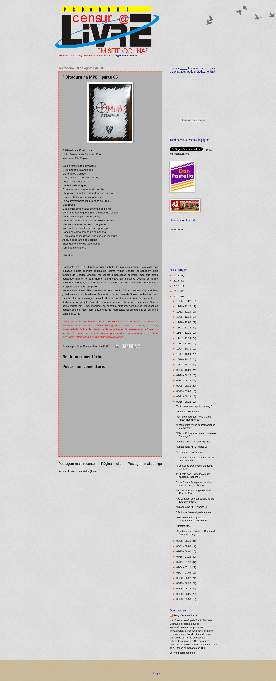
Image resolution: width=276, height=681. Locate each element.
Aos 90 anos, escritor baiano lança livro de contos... (195, 500)
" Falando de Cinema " (188, 411)
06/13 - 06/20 (183, 583)
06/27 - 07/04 (183, 572)
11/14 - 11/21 (183, 332)
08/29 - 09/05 (183, 391)
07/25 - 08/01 (183, 551)
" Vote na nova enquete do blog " (194, 406)
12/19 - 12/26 (183, 306)
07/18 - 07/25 (183, 556)
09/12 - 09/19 (183, 380)
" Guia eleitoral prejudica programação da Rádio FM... (193, 519)
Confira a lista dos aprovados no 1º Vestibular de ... (195, 459)
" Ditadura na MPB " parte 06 (191, 446)
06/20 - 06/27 (183, 578)
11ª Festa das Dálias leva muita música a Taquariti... (193, 475)
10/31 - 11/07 (183, 343)
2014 (176, 275)
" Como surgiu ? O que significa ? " (195, 441)
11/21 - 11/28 (183, 327)
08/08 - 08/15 (183, 540)
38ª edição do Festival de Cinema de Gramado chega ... (196, 532)
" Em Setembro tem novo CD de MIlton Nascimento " (193, 418)
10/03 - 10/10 (183, 364)
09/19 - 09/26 (183, 375)
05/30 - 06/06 (183, 593)
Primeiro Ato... (183, 525)
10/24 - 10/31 (183, 348)
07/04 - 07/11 (183, 567)
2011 (176, 291)
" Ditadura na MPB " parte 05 (191, 506)
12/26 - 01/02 (183, 300)
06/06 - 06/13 (183, 588)
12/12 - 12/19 (183, 311)
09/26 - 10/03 (183, 369)
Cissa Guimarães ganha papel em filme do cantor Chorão (194, 484)
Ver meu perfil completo (183, 652)
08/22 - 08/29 (183, 396)
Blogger (157, 673)
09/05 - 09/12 (183, 385)
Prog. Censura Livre (185, 615)
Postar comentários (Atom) (82, 471)
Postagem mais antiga (145, 464)
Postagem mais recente (76, 464)
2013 (176, 280)
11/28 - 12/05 (183, 322)
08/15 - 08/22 (183, 401)
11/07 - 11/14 (183, 338)
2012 (176, 286)
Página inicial (111, 464)
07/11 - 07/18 (183, 562)
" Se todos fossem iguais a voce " (194, 512)
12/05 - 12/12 (183, 316)
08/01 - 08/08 (183, 546)
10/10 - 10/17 (183, 359)
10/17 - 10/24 (183, 354)
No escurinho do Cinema (189, 452)
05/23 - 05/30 (183, 599)
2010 (176, 296)
